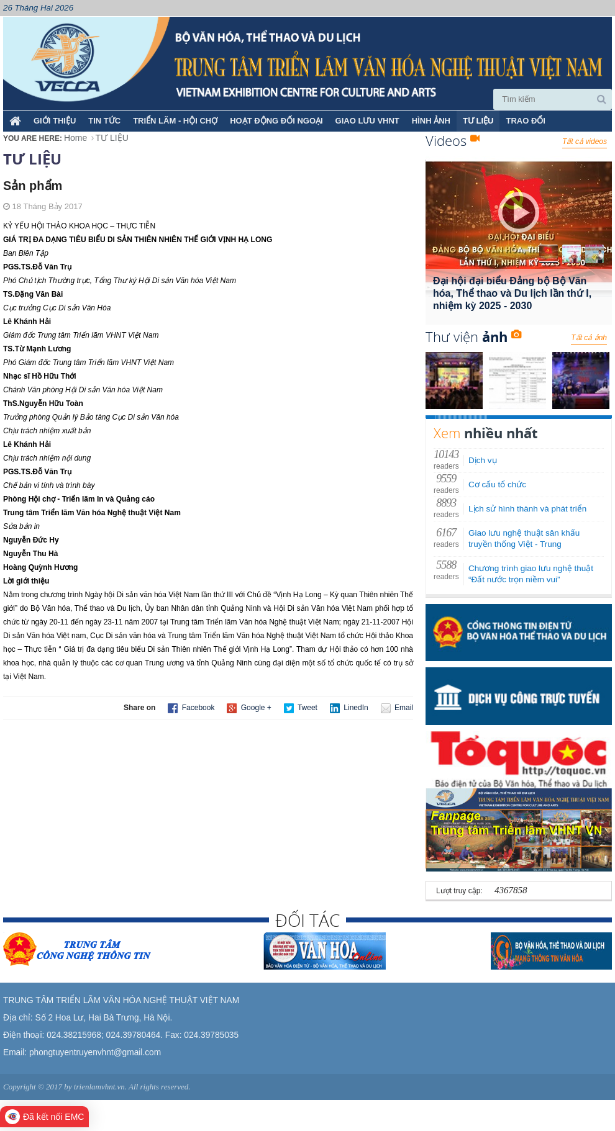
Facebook (191, 708)
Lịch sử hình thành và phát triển (527, 508)
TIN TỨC (104, 120)
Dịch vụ (482, 460)
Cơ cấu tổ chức (497, 484)
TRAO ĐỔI (525, 120)
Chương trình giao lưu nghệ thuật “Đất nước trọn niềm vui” (530, 574)
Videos (453, 140)
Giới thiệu (55, 120)
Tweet (300, 708)
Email (397, 708)
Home (75, 138)
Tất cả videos (584, 141)
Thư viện (473, 336)
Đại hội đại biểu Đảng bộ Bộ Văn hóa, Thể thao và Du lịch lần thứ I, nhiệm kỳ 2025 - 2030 (512, 293)
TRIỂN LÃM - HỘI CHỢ (175, 120)
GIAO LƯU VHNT (367, 120)
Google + (249, 708)
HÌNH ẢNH (431, 120)
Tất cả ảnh (589, 337)
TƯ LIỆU (478, 120)
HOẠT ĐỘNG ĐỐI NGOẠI (276, 120)
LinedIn (349, 708)
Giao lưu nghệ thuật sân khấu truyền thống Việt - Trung (524, 538)
